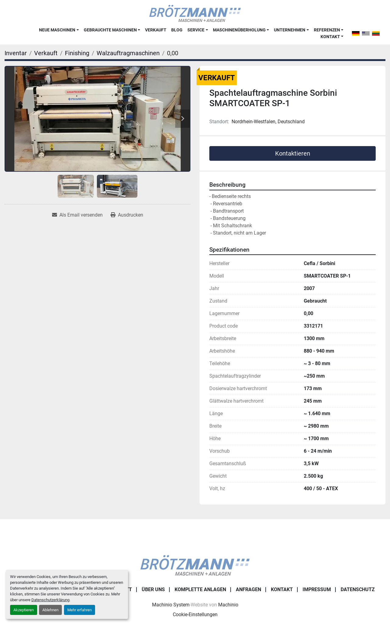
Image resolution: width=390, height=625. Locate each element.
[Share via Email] (77, 215)
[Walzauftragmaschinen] (128, 53)
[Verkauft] (46, 53)
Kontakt (330, 36)
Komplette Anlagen (200, 589)
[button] (59, 30)
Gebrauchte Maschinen (110, 29)
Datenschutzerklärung (50, 600)
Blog (177, 29)
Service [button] (195, 29)
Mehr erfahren (79, 610)
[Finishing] (77, 53)
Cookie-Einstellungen (195, 614)
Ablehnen (50, 610)
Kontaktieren (292, 153)
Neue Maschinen (57, 29)
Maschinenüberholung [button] (239, 29)
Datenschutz (358, 589)
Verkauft (155, 29)
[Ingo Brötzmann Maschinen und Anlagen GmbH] (195, 565)
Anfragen (248, 589)
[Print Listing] (127, 215)
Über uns (153, 589)
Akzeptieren (23, 610)
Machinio (228, 605)
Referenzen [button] (327, 29)
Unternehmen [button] (289, 29)
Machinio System (171, 605)
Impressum (317, 589)
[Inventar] (16, 53)
